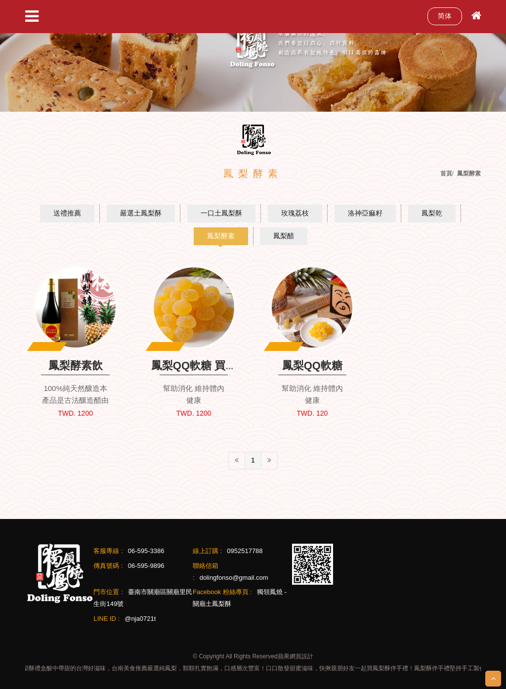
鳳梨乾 (432, 213)
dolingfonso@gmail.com (234, 577)
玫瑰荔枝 (295, 213)
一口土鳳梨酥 (221, 213)
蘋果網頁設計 (295, 656)
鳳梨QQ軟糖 (312, 365)
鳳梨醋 (283, 236)
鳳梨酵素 (221, 236)
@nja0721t (140, 618)
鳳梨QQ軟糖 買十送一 (204, 365)
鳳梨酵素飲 (75, 365)
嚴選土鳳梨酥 (141, 213)
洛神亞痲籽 (365, 213)
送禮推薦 (67, 213)
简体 (445, 16)
